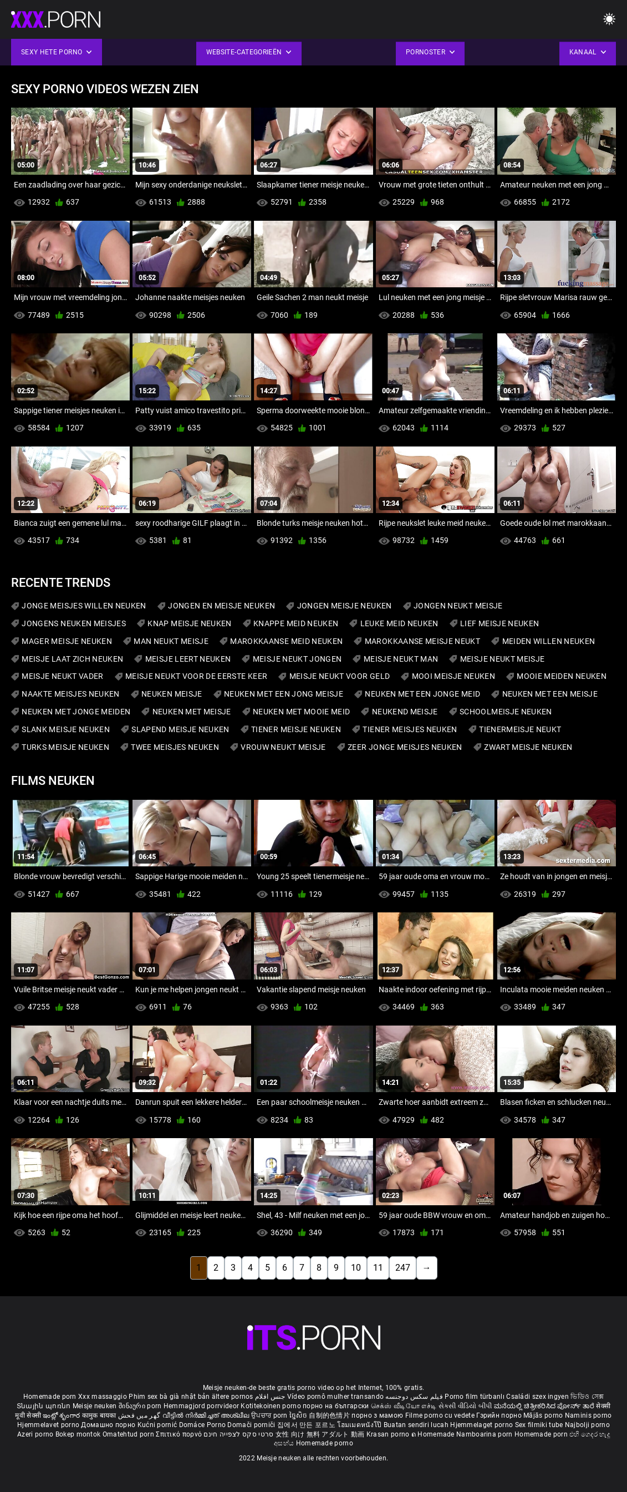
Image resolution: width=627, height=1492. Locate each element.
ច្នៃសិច (299, 1415)
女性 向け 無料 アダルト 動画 (320, 1434)
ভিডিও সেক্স (587, 1396)
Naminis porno (588, 1415)
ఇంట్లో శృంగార (62, 1415)
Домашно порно (109, 1425)
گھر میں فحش (140, 1415)
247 (402, 1267)
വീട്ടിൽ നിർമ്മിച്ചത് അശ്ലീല (207, 1415)
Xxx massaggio (102, 1396)
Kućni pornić (158, 1425)
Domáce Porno (203, 1425)
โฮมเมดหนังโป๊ (360, 1425)
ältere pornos (232, 1396)
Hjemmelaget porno (482, 1425)
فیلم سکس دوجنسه (414, 1396)
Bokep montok (78, 1434)
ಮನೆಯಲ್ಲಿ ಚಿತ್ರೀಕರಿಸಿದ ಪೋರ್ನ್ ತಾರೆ (545, 1406)
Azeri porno (36, 1434)
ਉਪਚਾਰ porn (270, 1415)
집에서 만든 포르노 (307, 1425)
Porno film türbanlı (474, 1396)
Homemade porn (50, 1396)
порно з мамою (377, 1415)
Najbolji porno (587, 1425)
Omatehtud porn (129, 1434)
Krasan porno (388, 1434)
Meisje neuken (95, 1406)
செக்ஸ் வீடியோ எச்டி (403, 1406)
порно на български (336, 1406)
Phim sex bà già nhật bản (169, 1396)
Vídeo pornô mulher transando (335, 1396)
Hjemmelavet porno (49, 1425)
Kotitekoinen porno (272, 1406)
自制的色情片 (330, 1415)
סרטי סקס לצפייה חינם (238, 1434)
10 (356, 1267)
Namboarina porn (485, 1434)
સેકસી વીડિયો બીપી (465, 1406)
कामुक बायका (100, 1415)
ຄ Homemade (433, 1434)
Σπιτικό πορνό (179, 1434)
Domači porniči (252, 1425)
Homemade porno (324, 1443)
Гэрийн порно (499, 1415)
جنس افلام (270, 1396)
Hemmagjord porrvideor (202, 1406)
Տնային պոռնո (45, 1406)
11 (378, 1267)
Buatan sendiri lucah (417, 1425)
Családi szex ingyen (537, 1396)
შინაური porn (141, 1406)
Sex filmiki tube (539, 1425)
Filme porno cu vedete (440, 1415)
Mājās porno (544, 1415)
